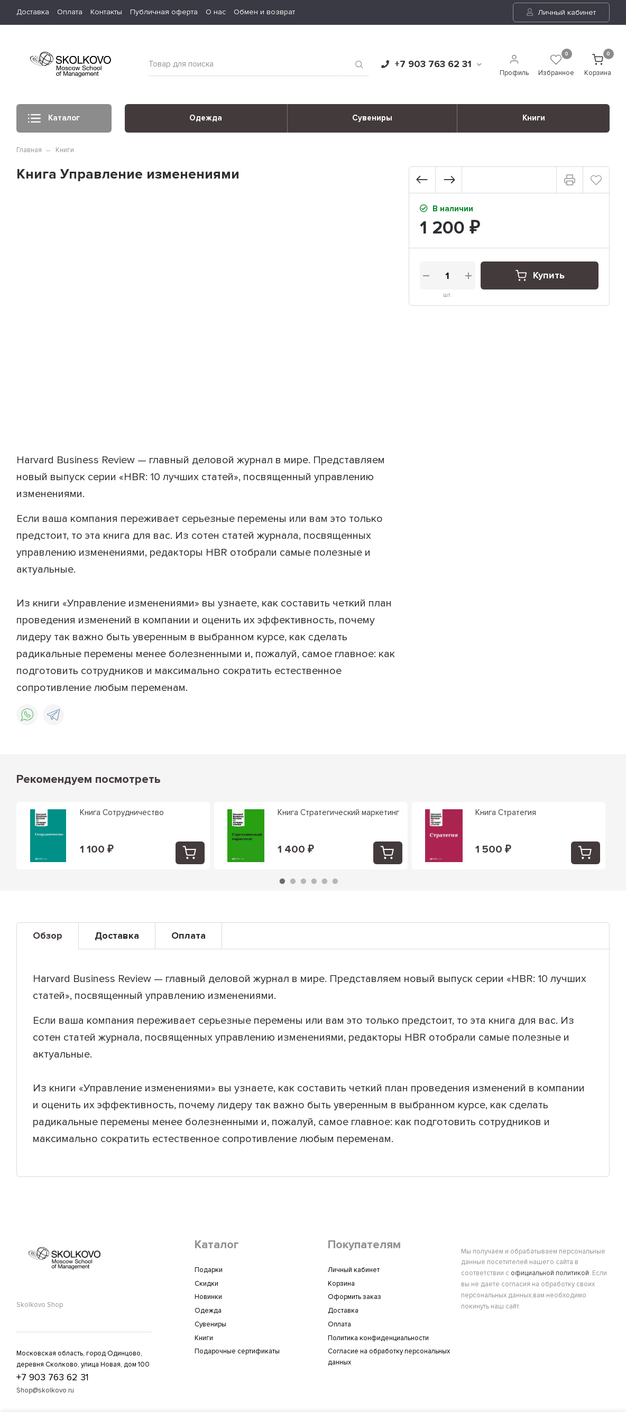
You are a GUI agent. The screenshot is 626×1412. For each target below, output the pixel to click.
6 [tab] (335, 881)
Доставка (32, 11)
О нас (216, 11)
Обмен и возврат (264, 11)
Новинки (208, 1297)
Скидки (206, 1283)
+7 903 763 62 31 (431, 64)
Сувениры (372, 118)
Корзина (341, 1283)
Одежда (205, 118)
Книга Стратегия (505, 812)
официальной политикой (550, 1273)
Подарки (209, 1270)
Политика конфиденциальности (378, 1338)
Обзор (47, 935)
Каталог (54, 121)
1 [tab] (282, 881)
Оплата (69, 11)
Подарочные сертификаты (237, 1351)
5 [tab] (324, 881)
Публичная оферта (164, 11)
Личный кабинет (561, 12)
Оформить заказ (354, 1297)
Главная (29, 150)
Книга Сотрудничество (122, 812)
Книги (533, 118)
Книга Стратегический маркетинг (338, 812)
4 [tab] (314, 881)
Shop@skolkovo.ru (45, 1390)
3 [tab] (303, 881)
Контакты (106, 11)
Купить (539, 275)
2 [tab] (293, 881)
